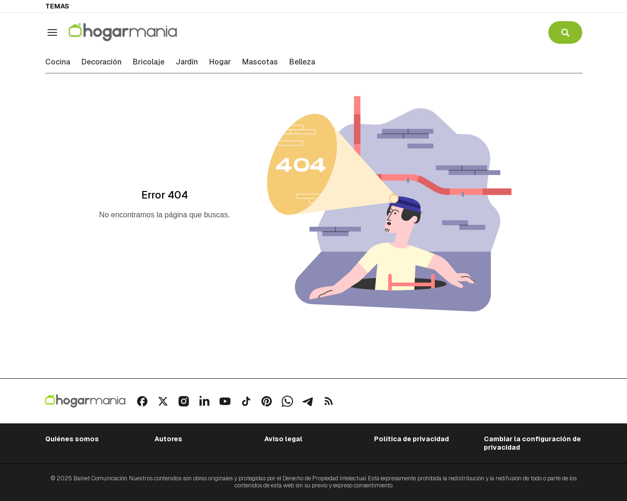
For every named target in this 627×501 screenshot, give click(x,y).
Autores (168, 439)
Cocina (57, 62)
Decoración (101, 62)
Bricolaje (148, 62)
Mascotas (260, 62)
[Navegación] (52, 32)
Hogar (220, 62)
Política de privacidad (411, 439)
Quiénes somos (72, 439)
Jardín (187, 62)
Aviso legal (283, 439)
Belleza (302, 62)
